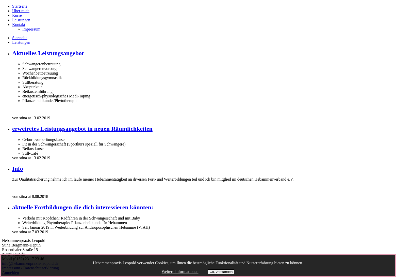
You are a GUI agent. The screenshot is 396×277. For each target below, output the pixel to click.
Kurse (17, 15)
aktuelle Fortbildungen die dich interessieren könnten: (82, 207)
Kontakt (18, 24)
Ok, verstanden (221, 272)
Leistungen (21, 20)
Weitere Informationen (180, 271)
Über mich (20, 11)
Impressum (31, 29)
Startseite (19, 6)
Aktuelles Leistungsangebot (48, 53)
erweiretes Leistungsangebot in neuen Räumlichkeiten (82, 128)
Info (17, 168)
